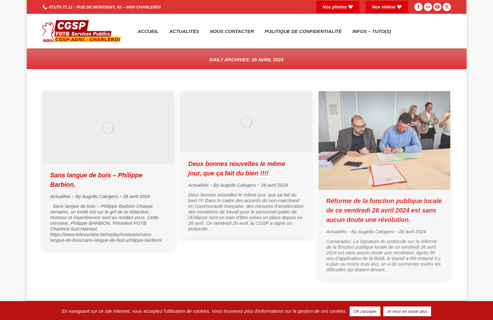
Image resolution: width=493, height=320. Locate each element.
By (96, 196)
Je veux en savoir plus (407, 311)
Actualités (60, 196)
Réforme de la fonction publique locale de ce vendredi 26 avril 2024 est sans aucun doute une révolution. (384, 210)
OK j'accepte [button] (364, 311)
